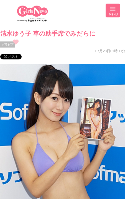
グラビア (8, 44)
